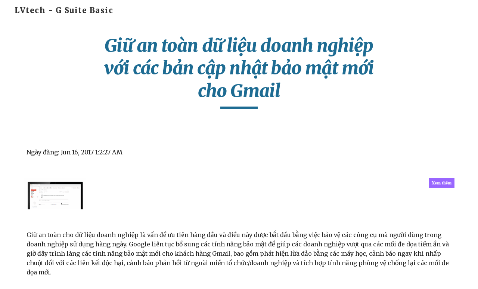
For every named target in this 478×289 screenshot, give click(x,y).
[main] (239, 71)
